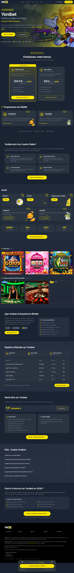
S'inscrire (68, 2)
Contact (38, 559)
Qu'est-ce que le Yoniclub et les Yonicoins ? (37, 478)
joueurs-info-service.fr (11, 553)
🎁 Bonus (20, 532)
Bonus (22, 2)
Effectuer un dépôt (62, 386)
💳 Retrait (59, 532)
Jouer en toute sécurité (37, 178)
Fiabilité (28, 2)
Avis (37, 2)
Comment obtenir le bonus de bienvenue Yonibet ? (37, 462)
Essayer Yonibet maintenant (37, 440)
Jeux (33, 2)
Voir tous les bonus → (5, 38)
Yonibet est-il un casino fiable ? (37, 458)
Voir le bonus (62, 411)
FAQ (40, 2)
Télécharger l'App (11, 335)
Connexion (59, 2)
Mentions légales (19, 559)
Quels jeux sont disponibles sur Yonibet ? (37, 470)
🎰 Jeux (46, 532)
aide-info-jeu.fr (9, 556)
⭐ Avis (32, 532)
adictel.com (8, 555)
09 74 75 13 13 (31, 544)
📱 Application (8, 532)
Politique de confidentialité (30, 559)
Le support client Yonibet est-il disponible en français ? (37, 474)
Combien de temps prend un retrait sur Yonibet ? (37, 466)
